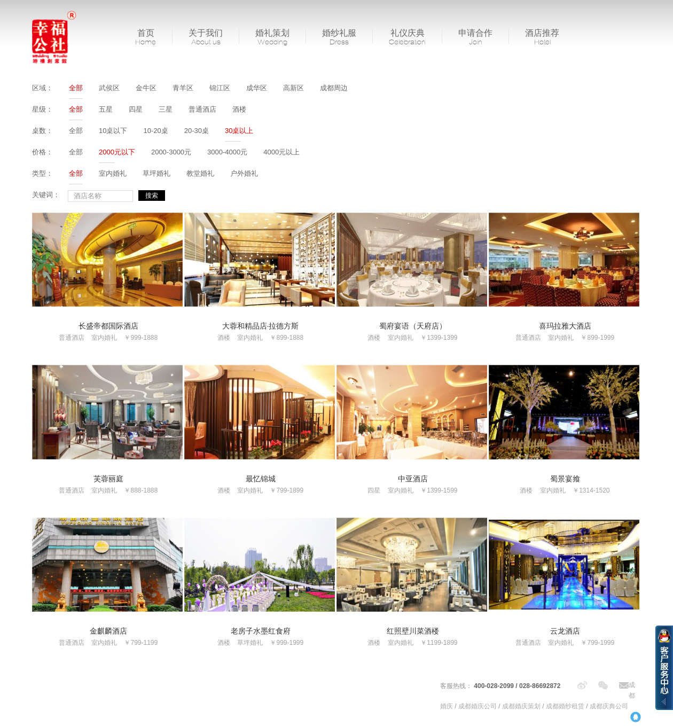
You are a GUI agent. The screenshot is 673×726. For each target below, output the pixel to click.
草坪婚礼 (156, 173)
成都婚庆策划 (521, 706)
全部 (76, 88)
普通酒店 (202, 109)
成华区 (256, 88)
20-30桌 (196, 131)
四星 (136, 109)
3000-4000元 (227, 152)
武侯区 (109, 88)
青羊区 (183, 88)
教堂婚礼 (200, 173)
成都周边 (334, 88)
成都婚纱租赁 (565, 706)
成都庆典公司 (609, 706)
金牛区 (146, 88)
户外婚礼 (244, 173)
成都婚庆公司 (477, 706)
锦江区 (219, 88)
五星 (106, 109)
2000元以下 (117, 152)
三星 (166, 109)
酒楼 (239, 109)
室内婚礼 (113, 173)
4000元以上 (281, 152)
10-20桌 (155, 131)
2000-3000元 (171, 152)
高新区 (293, 88)
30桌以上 (239, 131)
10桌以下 (113, 131)
